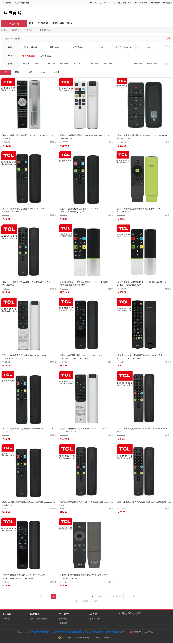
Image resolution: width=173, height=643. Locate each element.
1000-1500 (78, 64)
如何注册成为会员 (38, 618)
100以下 (26, 64)
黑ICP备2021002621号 (141, 632)
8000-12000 (152, 64)
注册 (26, 2)
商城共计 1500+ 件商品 (104, 637)
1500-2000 (93, 64)
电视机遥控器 (28, 56)
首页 (31, 23)
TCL (148, 47)
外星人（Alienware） (124, 47)
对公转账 (63, 623)
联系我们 (6, 618)
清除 (168, 38)
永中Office (78, 47)
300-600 (51, 64)
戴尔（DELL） (31, 47)
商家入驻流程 (93, 618)
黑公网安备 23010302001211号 (73, 637)
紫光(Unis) (54, 47)
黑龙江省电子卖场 (62, 23)
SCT (101, 47)
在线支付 (63, 618)
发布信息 (43, 23)
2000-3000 (107, 64)
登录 (20, 2)
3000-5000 (122, 64)
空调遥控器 (45, 56)
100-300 (38, 64)
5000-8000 (137, 64)
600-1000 (64, 64)
